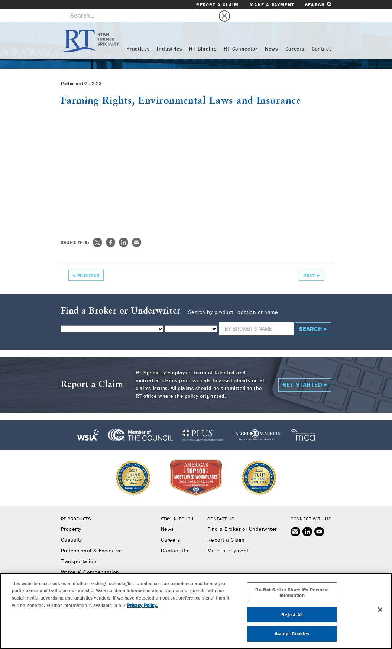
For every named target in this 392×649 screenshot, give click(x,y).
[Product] (112, 315)
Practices (137, 36)
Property (71, 516)
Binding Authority (82, 570)
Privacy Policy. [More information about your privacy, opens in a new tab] (142, 605)
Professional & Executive (91, 538)
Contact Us (174, 538)
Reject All (291, 614)
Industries (169, 36)
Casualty (71, 527)
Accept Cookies (292, 633)
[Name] (256, 315)
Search (318, 4)
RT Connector (240, 36)
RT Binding (202, 36)
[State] (191, 315)
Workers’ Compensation (90, 559)
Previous (88, 262)
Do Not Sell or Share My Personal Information (291, 592)
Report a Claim (217, 4)
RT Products (76, 506)
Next (309, 262)
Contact (321, 36)
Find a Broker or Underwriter (241, 516)
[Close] (380, 609)
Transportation (79, 548)
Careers (294, 36)
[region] (196, 611)
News (271, 36)
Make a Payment (272, 4)
